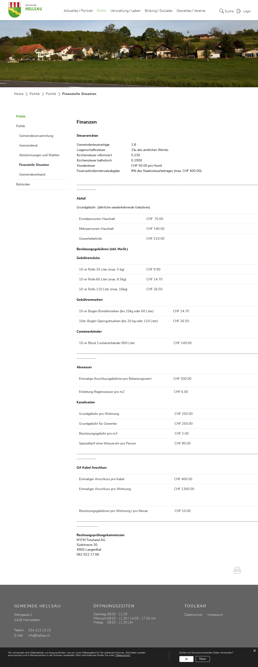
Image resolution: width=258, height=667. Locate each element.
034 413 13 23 (39, 630)
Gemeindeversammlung (36, 135)
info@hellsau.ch (39, 635)
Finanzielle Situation (43, 164)
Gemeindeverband (32, 174)
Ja (186, 659)
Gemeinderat (28, 145)
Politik (101, 11)
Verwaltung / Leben (125, 11)
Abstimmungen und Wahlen (39, 155)
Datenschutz (193, 614)
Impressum (215, 614)
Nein (202, 659)
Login (247, 11)
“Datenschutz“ (122, 655)
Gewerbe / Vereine (191, 11)
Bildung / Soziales (159, 11)
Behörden (23, 184)
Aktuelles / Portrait (78, 11)
